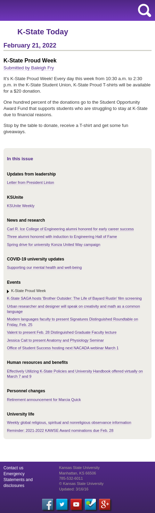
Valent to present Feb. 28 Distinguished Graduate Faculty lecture (61, 332)
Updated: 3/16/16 (73, 489)
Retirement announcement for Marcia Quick (44, 399)
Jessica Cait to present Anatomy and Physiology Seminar (55, 340)
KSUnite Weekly (20, 206)
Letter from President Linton (30, 182)
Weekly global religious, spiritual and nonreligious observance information (69, 422)
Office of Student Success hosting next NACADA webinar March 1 (63, 348)
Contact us (13, 467)
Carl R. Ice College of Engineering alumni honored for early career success (70, 229)
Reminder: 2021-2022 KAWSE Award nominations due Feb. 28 (60, 430)
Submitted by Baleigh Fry (28, 67)
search (145, 10)
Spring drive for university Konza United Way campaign (53, 244)
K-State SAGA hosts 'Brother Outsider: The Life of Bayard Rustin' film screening (74, 298)
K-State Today (42, 31)
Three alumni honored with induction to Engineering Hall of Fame (62, 236)
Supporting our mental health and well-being (44, 267)
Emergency (14, 473)
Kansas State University (63, 10)
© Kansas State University (81, 483)
